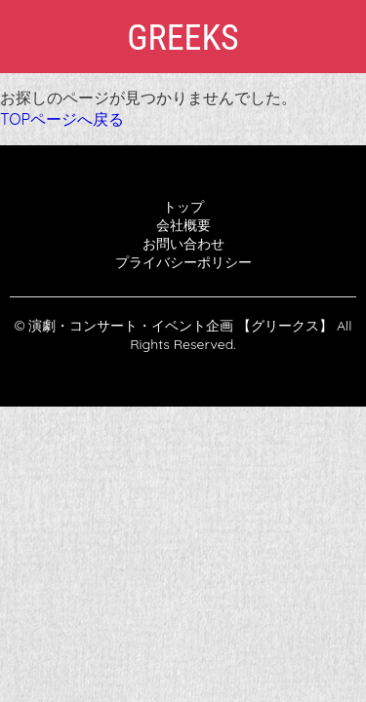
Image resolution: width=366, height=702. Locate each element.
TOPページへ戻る (62, 119)
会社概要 (183, 225)
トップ (183, 206)
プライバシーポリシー (183, 262)
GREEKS (182, 38)
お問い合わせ (183, 244)
